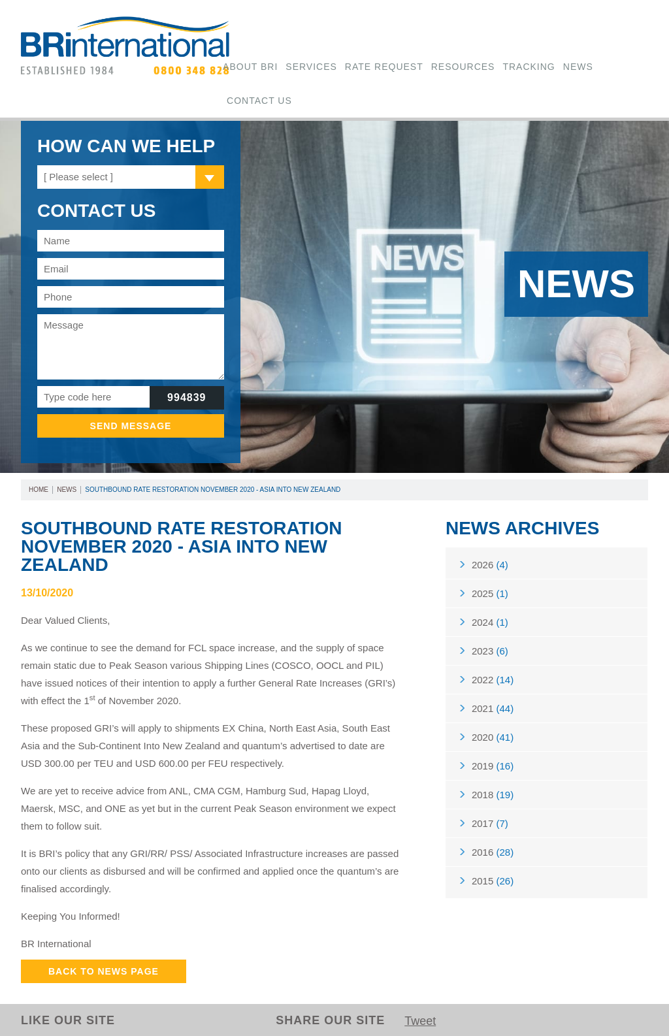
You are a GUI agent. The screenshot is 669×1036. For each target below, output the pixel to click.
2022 (493, 679)
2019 (493, 765)
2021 (493, 708)
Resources (463, 66)
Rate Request (384, 66)
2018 (493, 794)
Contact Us (259, 100)
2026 (490, 564)
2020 (493, 737)
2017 (490, 823)
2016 (493, 852)
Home (38, 489)
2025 (490, 593)
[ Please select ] (78, 176)
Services (311, 66)
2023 (490, 650)
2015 (493, 880)
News (578, 66)
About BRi (250, 66)
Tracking (528, 66)
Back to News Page (103, 971)
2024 (490, 622)
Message (130, 347)
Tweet (420, 1021)
